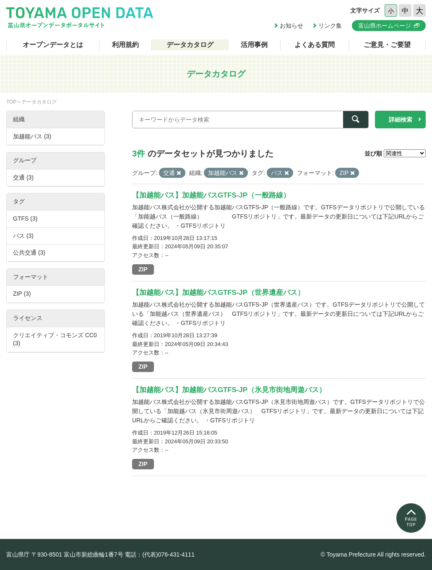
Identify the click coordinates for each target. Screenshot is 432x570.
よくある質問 (314, 44)
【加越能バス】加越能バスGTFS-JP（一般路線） (211, 195)
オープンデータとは (53, 44)
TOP (11, 101)
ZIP (143, 269)
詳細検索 (400, 119)
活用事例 (254, 44)
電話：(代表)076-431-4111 (160, 554)
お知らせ (291, 26)
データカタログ (190, 44)
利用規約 (125, 44)
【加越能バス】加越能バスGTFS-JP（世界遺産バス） (218, 293)
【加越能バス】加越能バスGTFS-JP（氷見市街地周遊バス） (229, 390)
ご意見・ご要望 (387, 44)
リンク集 (330, 26)
